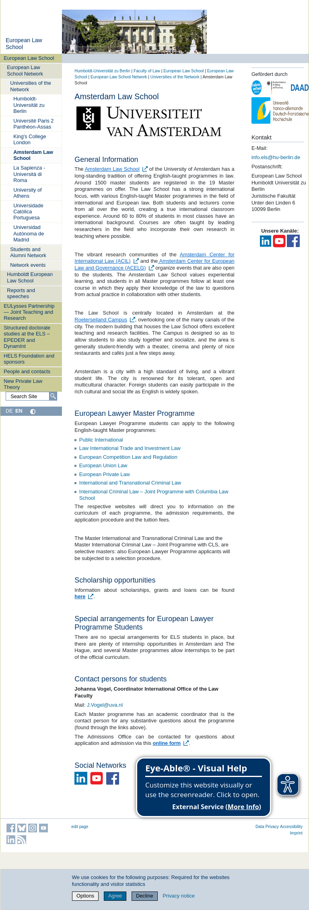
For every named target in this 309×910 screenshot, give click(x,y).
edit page (79, 826)
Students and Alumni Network (28, 252)
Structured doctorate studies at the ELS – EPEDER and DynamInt (27, 337)
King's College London (29, 139)
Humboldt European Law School (30, 277)
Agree (115, 896)
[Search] (53, 396)
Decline (144, 896)
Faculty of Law (147, 71)
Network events (27, 265)
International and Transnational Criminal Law (130, 483)
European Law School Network (25, 70)
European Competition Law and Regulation (128, 457)
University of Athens (27, 193)
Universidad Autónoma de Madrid (28, 233)
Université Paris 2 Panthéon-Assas (33, 124)
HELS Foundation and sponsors (29, 359)
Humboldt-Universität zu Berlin (29, 105)
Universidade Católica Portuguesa (28, 211)
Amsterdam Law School (33, 155)
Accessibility (291, 826)
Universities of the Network (30, 86)
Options (85, 896)
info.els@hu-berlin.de (275, 157)
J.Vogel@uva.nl (105, 705)
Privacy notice (179, 896)
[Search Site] (31, 396)
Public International (101, 440)
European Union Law (103, 465)
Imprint (296, 833)
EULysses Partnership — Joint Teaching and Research (29, 312)
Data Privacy (267, 826)
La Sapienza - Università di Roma (29, 174)
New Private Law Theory (23, 384)
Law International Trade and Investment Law (130, 448)
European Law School (29, 58)
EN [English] (19, 411)
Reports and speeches (21, 293)
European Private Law (104, 474)
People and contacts (27, 371)
